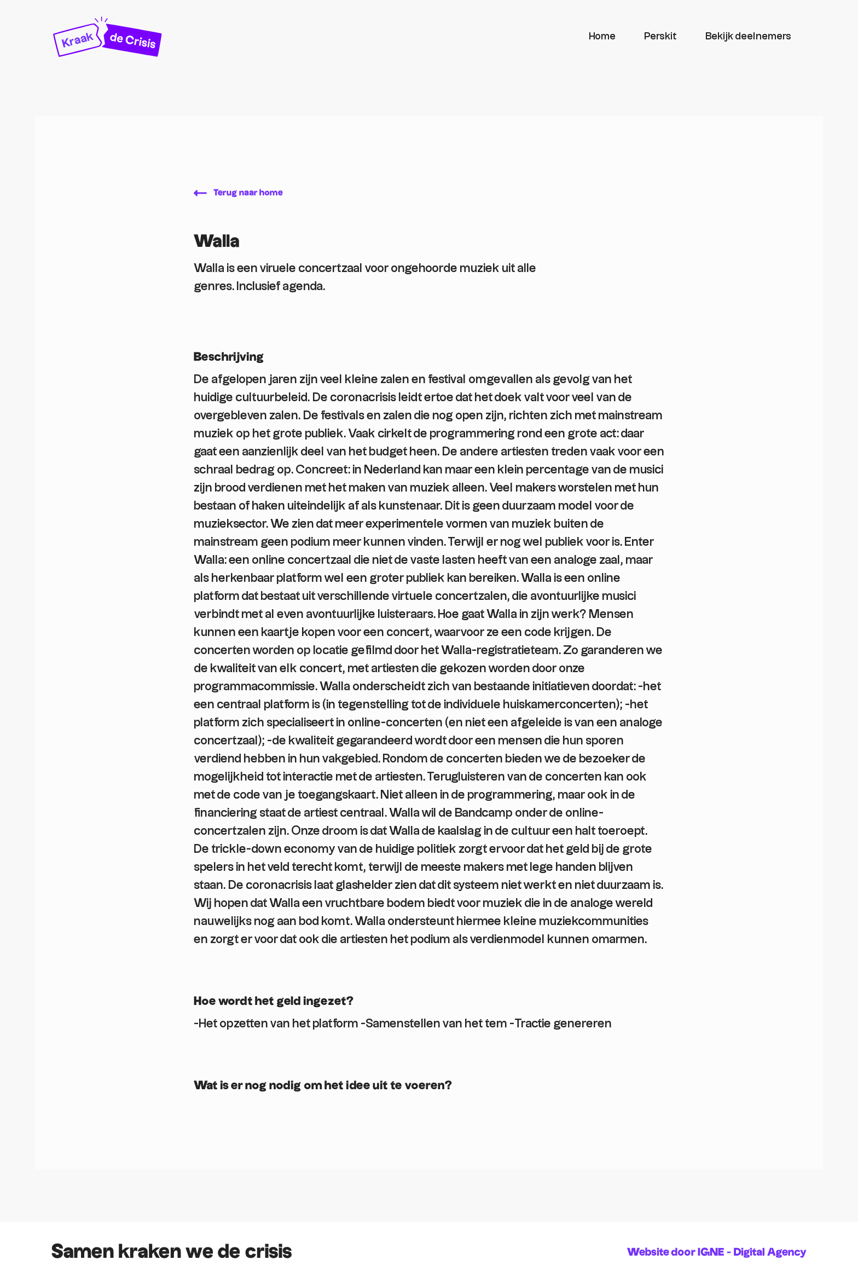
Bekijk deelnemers (748, 36)
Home (602, 36)
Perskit (660, 36)
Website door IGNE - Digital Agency (717, 1252)
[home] (314, 36)
